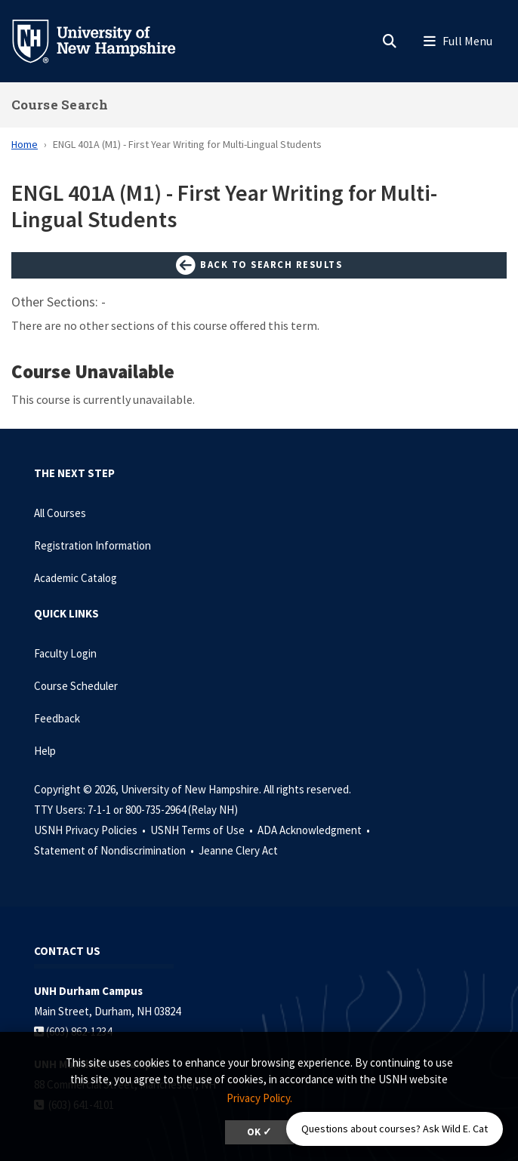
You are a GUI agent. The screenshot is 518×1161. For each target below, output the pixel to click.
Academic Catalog (75, 578)
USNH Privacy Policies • (91, 830)
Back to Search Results (259, 266)
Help (45, 751)
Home (24, 144)
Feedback (57, 718)
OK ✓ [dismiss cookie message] (259, 1132)
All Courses (60, 513)
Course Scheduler (76, 686)
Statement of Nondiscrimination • (115, 850)
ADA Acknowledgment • (314, 830)
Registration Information (92, 545)
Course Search (59, 104)
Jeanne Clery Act (238, 850)
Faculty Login (65, 653)
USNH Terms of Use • (202, 830)
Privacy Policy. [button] (259, 1098)
